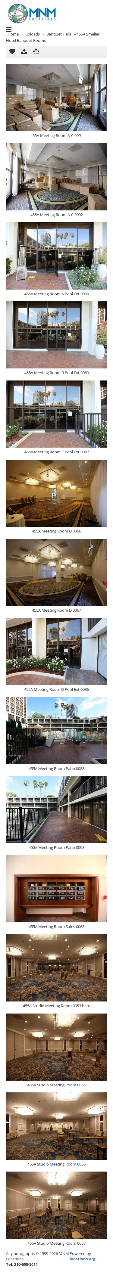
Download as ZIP (24, 52)
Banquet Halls (58, 34)
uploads (32, 34)
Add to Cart (12, 52)
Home (13, 34)
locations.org (82, 1259)
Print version (36, 52)
